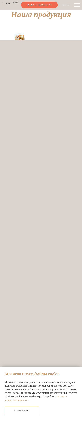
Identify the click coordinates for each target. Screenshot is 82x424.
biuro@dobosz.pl (13, 301)
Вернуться (11, 3)
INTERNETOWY (39, 4)
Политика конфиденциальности (20, 351)
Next (38, 38)
